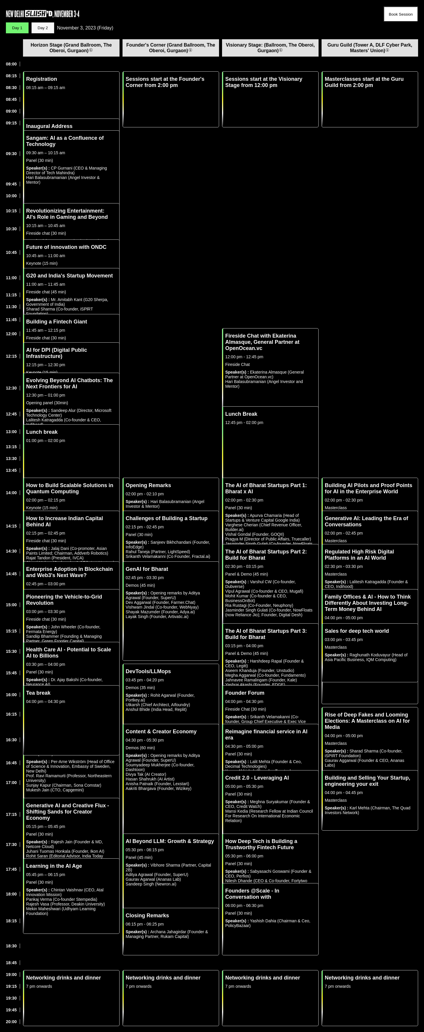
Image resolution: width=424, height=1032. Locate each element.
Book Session (401, 14)
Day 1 (17, 28)
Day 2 (43, 28)
